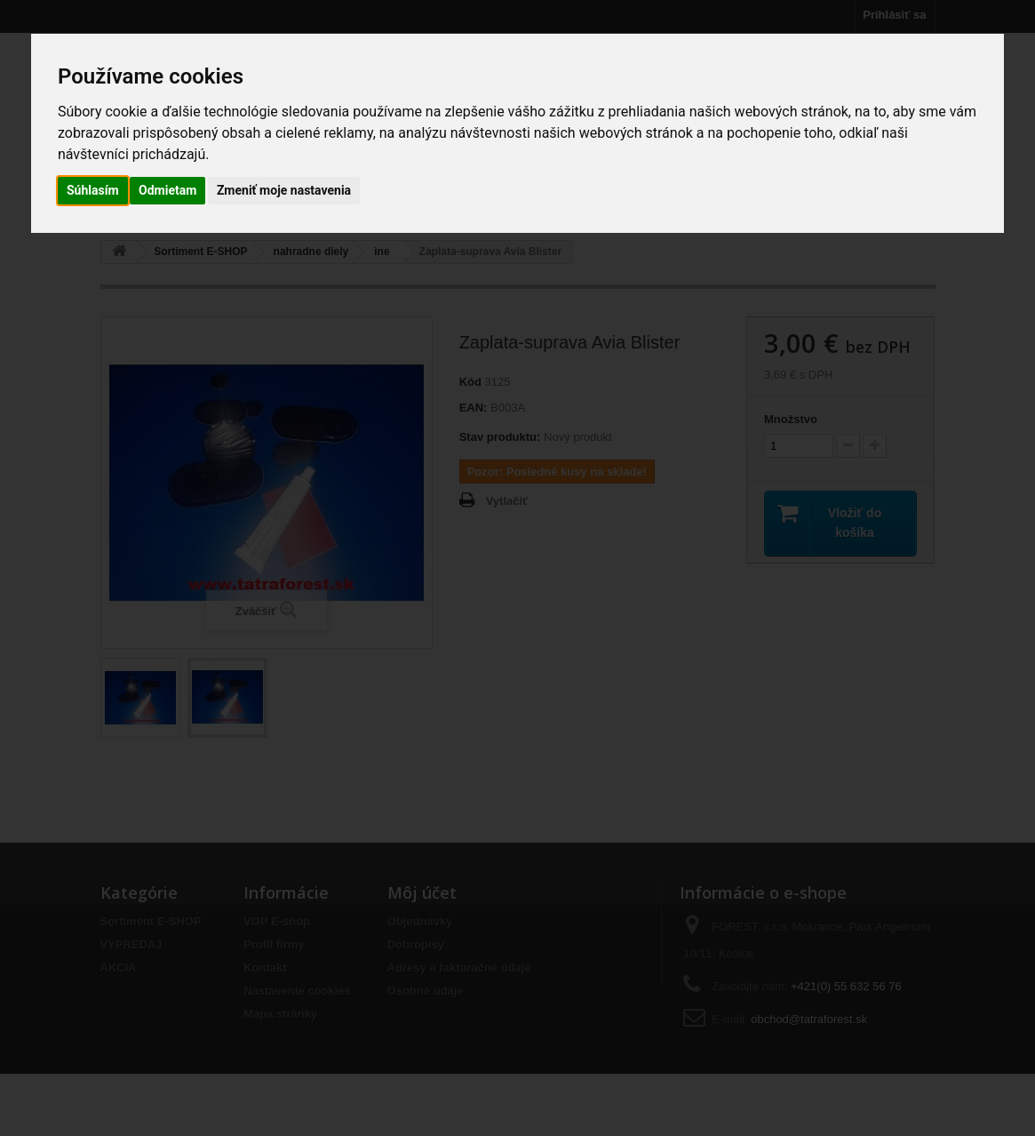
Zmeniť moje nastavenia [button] (284, 190)
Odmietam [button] (167, 190)
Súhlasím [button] (93, 190)
